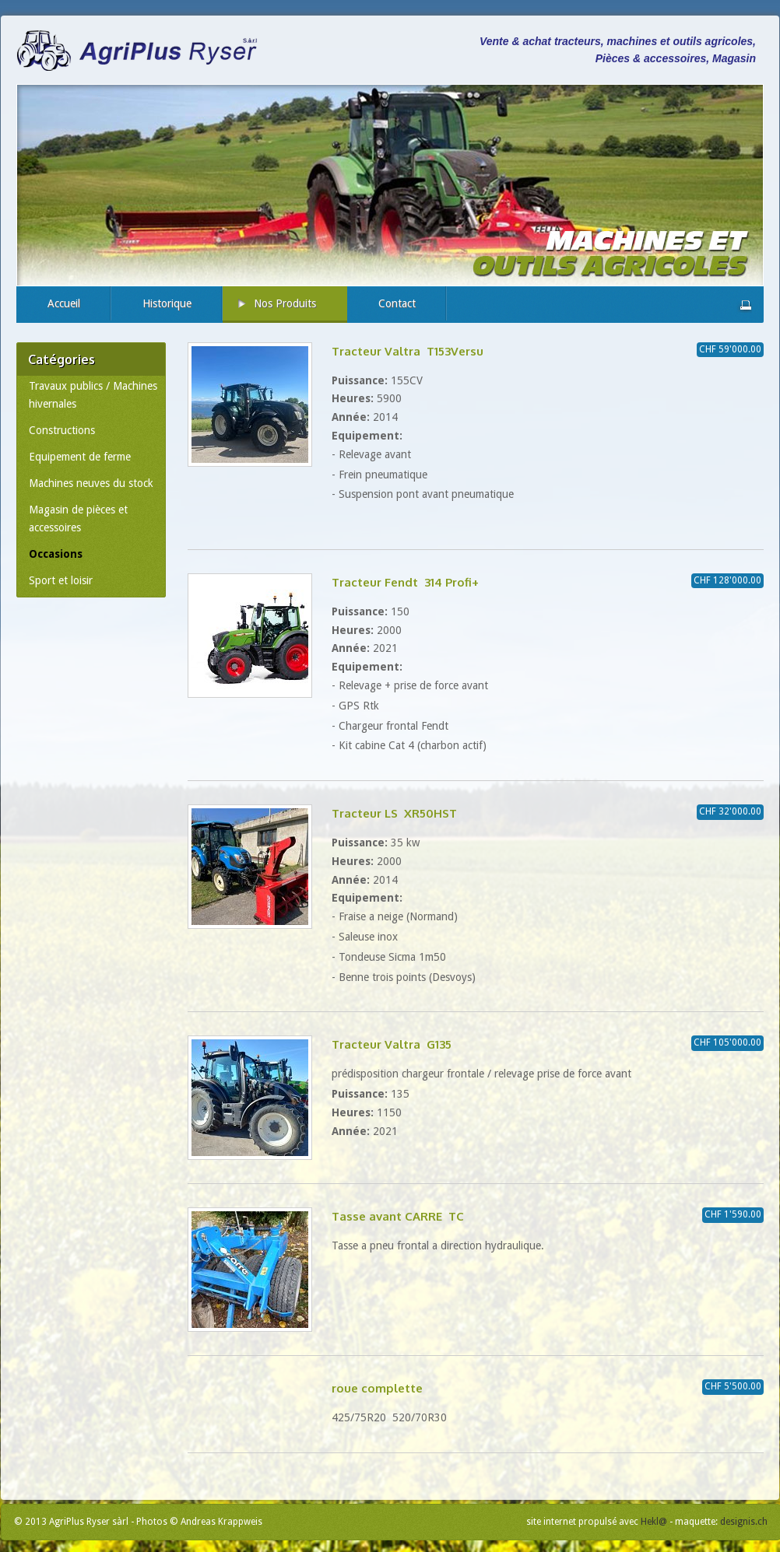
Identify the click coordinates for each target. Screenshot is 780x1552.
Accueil (63, 303)
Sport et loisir (61, 580)
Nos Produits (285, 303)
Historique (166, 303)
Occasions (56, 554)
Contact (397, 303)
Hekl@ (654, 1521)
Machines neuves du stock (91, 483)
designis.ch (744, 1521)
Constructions (62, 430)
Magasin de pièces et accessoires (78, 518)
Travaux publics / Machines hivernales (93, 395)
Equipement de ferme (80, 456)
